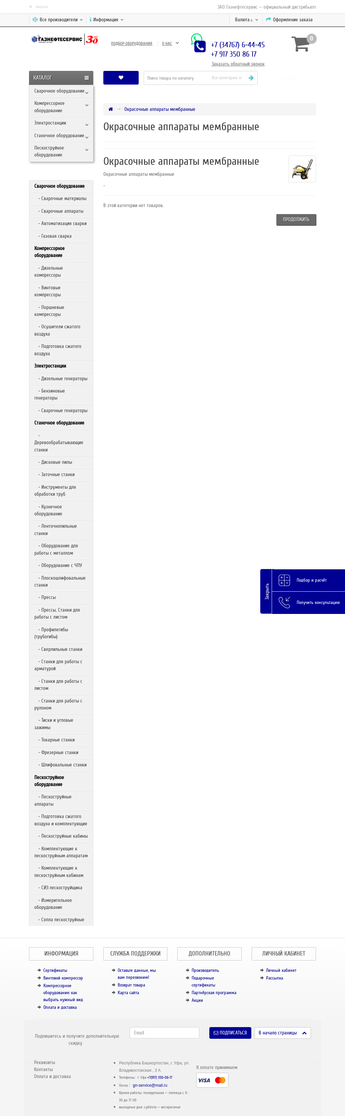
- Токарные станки (54, 740)
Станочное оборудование (59, 136)
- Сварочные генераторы (60, 411)
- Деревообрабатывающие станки (58, 442)
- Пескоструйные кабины (61, 836)
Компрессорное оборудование (49, 106)
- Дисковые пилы (53, 462)
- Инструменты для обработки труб (55, 490)
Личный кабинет (281, 970)
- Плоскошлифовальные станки (60, 581)
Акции (197, 1000)
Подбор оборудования (131, 43)
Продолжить (296, 219)
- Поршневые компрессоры (49, 310)
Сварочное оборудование (59, 91)
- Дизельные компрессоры (48, 271)
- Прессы (45, 597)
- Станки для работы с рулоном (58, 704)
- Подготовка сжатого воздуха (57, 349)
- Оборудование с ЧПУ (58, 565)
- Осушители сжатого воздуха (57, 330)
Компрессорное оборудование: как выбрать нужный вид (63, 992)
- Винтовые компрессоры (47, 291)
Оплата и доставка (60, 1007)
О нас (167, 43)
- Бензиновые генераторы (49, 394)
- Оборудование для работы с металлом (56, 549)
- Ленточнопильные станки (55, 529)
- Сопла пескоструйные (59, 920)
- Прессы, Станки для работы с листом (57, 613)
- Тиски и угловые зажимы (53, 723)
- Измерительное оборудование (53, 903)
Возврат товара (131, 985)
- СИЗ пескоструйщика (58, 888)
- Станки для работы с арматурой (58, 665)
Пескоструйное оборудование (49, 151)
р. (246, 20)
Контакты (43, 1069)
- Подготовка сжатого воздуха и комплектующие (60, 819)
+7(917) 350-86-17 (159, 1077)
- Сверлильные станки (58, 649)
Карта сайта (128, 992)
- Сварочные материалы (60, 198)
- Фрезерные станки (56, 752)
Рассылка (274, 978)
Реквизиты (44, 1062)
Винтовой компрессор (63, 978)
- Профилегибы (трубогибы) (51, 633)
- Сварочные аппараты (58, 211)
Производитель (205, 970)
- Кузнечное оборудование (48, 510)
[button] (289, 78)
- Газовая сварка (53, 236)
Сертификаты (55, 970)
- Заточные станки (54, 474)
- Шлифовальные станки (60, 765)
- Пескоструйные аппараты (53, 800)
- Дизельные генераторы (60, 379)
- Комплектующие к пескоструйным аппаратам (61, 852)
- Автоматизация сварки (60, 223)
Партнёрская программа (214, 992)
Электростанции (50, 123)
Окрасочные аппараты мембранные (159, 109)
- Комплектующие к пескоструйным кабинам (58, 871)
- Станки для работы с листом (58, 684)
